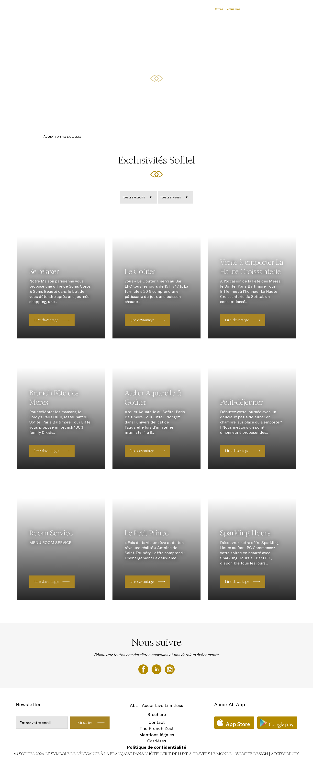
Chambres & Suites (120, 9)
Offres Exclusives (227, 9)
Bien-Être (253, 9)
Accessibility (285, 753)
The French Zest (156, 728)
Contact (156, 722)
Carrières (156, 741)
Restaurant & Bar (153, 9)
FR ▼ (294, 9)
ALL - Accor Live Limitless (156, 705)
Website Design (251, 753)
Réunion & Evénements (190, 9)
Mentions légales (156, 734)
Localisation (275, 9)
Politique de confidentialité (156, 747)
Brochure (156, 714)
